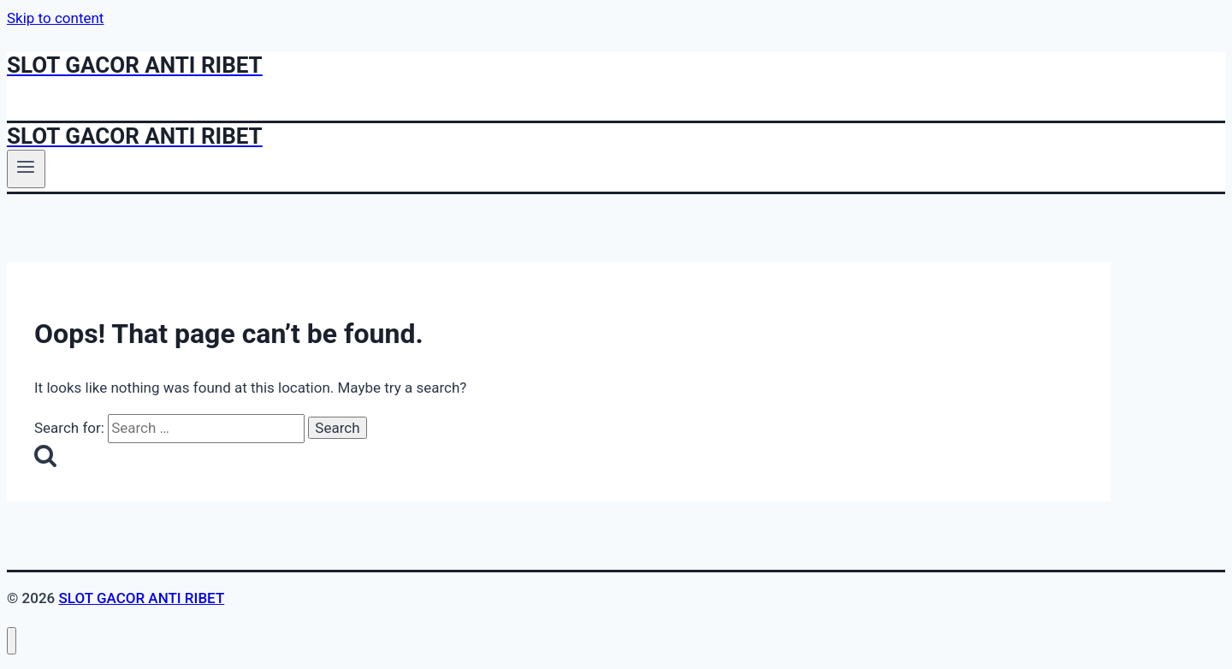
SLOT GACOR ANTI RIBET (141, 598)
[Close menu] (11, 641)
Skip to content (55, 18)
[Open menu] (26, 168)
